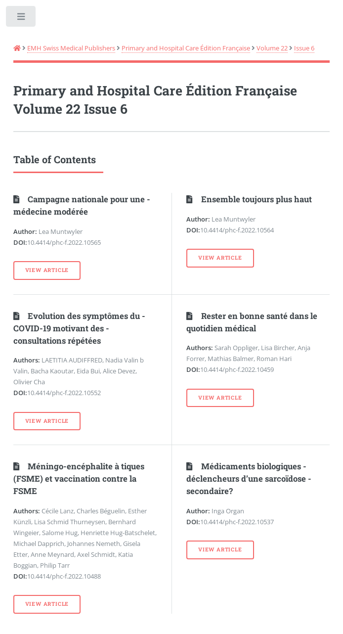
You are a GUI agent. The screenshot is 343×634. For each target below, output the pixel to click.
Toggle (21, 18)
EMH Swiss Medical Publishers (71, 48)
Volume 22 (272, 48)
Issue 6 (304, 48)
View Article (47, 270)
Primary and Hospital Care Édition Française (186, 48)
